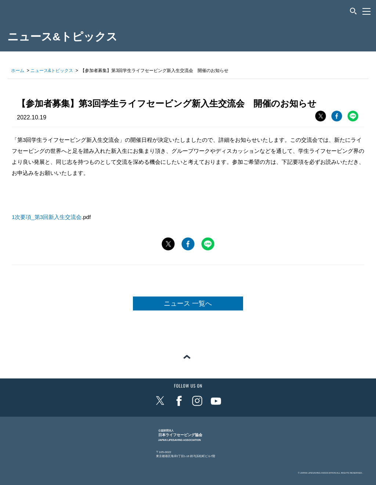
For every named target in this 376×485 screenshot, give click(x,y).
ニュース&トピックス (51, 70)
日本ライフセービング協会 (180, 435)
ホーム (17, 70)
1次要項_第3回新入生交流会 (47, 217)
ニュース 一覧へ (188, 303)
